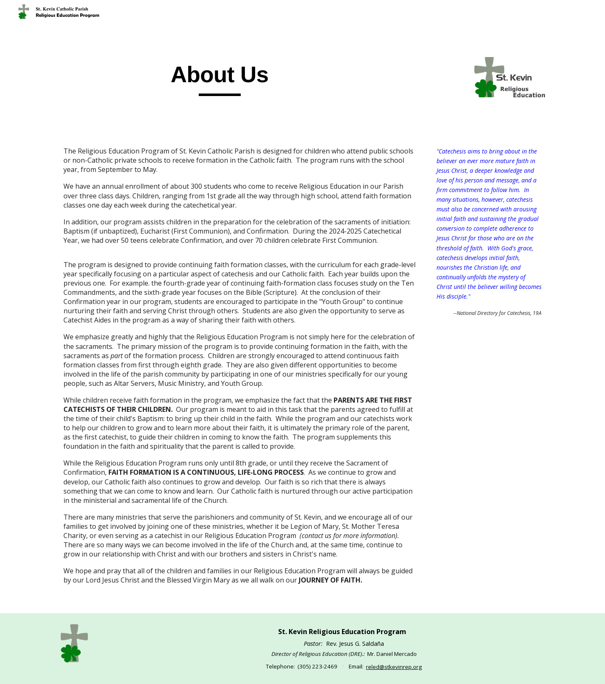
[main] (219, 78)
